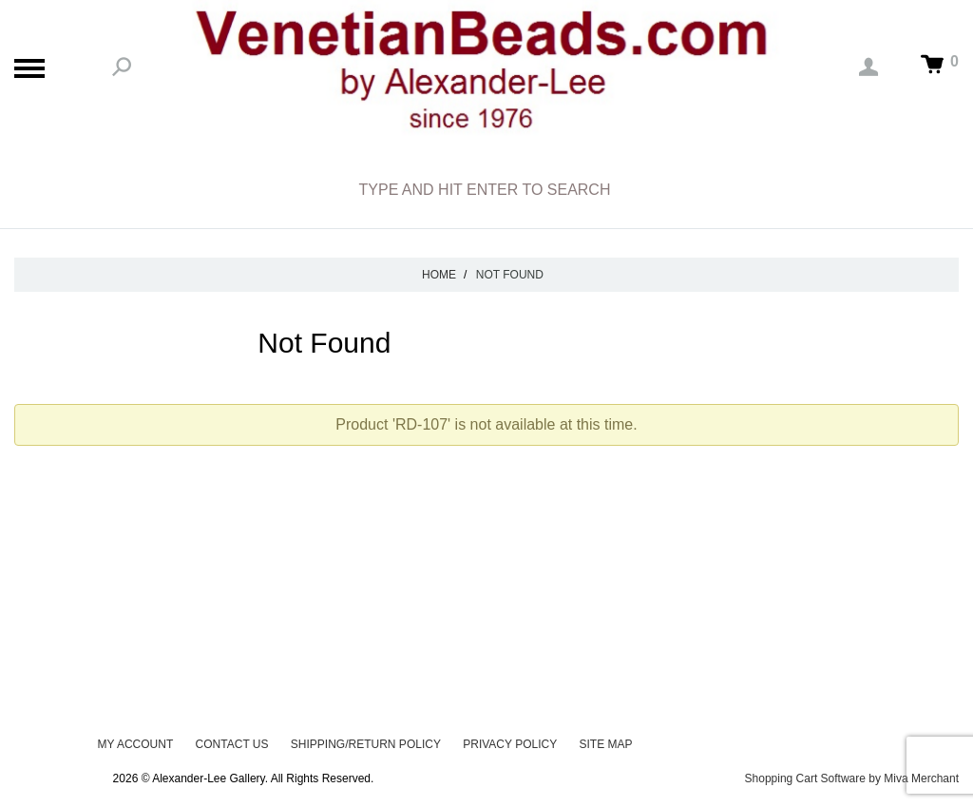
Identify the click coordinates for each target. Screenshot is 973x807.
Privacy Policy (510, 744)
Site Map (606, 744)
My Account (135, 744)
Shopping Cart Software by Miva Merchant (852, 778)
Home (439, 274)
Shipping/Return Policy (366, 744)
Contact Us (232, 744)
